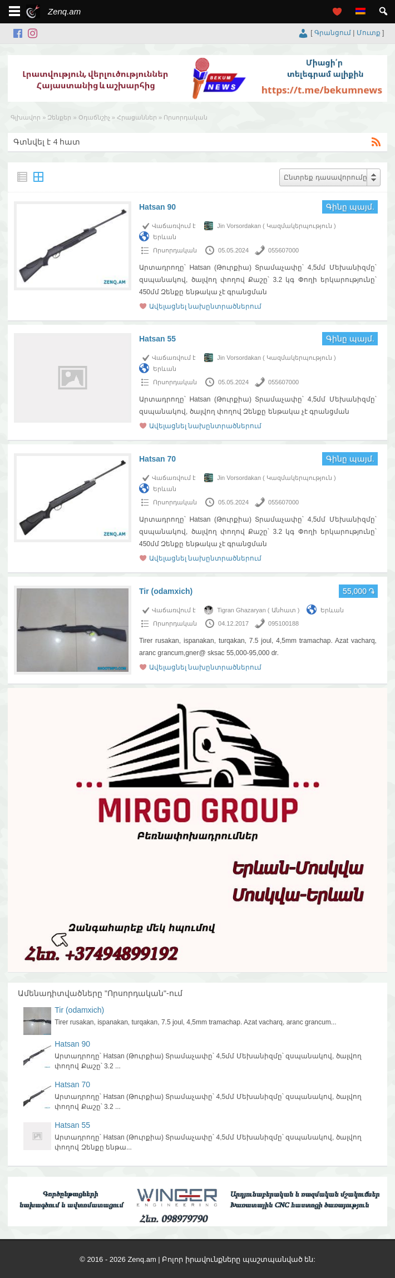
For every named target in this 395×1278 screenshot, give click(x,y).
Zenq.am (64, 11)
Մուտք (369, 33)
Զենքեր (59, 117)
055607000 (283, 250)
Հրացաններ (137, 117)
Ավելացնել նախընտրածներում (205, 306)
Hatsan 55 (157, 338)
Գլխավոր (26, 117)
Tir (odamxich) (165, 591)
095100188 (283, 623)
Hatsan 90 (157, 206)
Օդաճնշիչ (94, 117)
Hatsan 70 (157, 458)
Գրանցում (332, 33)
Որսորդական (175, 250)
